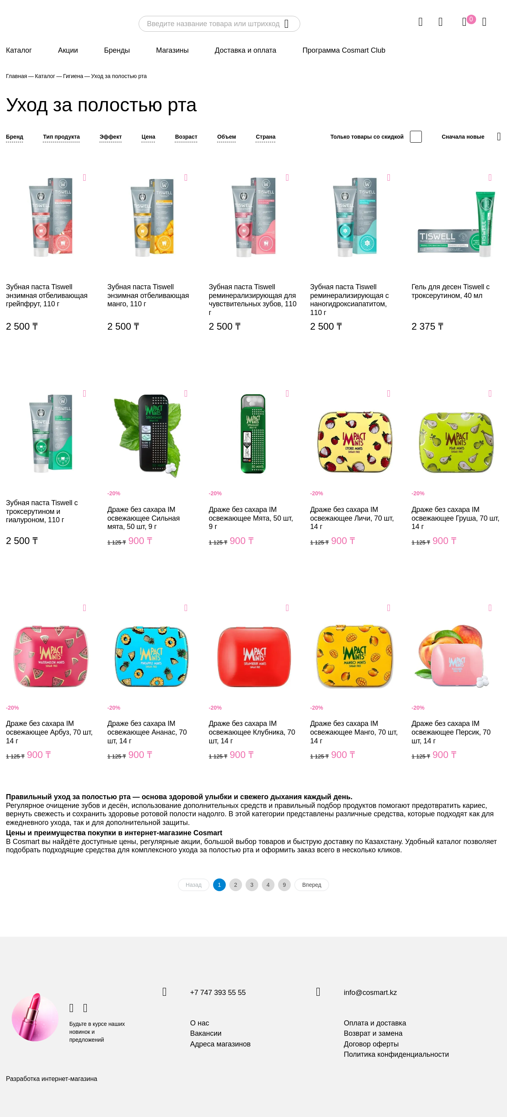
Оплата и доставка (375, 1023)
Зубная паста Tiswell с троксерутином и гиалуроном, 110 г (50, 477)
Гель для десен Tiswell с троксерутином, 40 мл (456, 262)
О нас (199, 1023)
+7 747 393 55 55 (218, 993)
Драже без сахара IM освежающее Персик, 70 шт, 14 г (456, 691)
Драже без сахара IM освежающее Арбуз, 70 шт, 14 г (50, 691)
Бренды (117, 50)
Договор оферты (371, 1044)
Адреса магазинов (220, 1044)
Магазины (172, 50)
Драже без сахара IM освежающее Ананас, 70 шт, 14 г (152, 691)
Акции (68, 50)
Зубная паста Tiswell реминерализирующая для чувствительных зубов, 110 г (253, 262)
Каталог (19, 50)
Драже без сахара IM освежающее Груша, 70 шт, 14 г (456, 477)
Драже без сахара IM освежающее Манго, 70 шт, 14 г (355, 691)
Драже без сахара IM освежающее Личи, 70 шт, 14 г (355, 477)
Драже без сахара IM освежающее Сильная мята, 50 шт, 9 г (152, 477)
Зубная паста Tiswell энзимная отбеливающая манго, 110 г (152, 262)
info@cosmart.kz (370, 993)
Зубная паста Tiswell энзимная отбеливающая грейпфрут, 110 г (50, 262)
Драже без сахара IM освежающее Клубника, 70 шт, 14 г (253, 691)
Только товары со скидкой (367, 137)
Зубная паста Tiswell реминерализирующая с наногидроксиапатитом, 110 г (355, 262)
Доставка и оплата (245, 50)
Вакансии (205, 1033)
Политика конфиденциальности (396, 1054)
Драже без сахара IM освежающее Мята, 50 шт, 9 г (253, 477)
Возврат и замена (373, 1033)
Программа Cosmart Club (344, 50)
